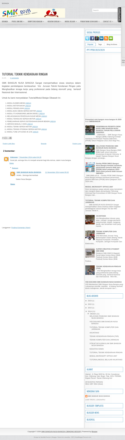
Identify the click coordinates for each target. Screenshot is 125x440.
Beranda (5, 3)
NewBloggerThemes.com (83, 437)
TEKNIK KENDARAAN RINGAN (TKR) (104, 336)
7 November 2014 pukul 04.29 (30, 157)
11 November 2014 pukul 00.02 (57, 172)
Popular (90, 44)
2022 (90, 304)
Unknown (14, 157)
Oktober (93, 314)
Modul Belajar (71, 21)
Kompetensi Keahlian (37, 21)
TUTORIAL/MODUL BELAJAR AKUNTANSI (105, 360)
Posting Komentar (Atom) (20, 228)
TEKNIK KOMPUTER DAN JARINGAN (104, 340)
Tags (100, 44)
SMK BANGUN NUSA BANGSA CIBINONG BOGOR (61, 432)
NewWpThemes (46, 437)
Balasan (15, 168)
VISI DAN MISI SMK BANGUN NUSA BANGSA (103, 282)
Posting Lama (77, 143)
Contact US (109, 21)
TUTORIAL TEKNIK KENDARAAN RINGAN (25, 74)
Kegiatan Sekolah (55, 21)
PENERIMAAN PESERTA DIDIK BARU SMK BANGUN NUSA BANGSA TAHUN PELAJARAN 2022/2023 (108, 129)
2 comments (14, 78)
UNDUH (28, 103)
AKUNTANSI (101, 216)
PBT (72, 437)
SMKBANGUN (94, 121)
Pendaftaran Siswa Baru (90, 21)
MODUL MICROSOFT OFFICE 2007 (99, 187)
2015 (90, 308)
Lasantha (67, 437)
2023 (90, 301)
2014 (90, 311)
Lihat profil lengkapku (95, 400)
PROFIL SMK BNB (19, 21)
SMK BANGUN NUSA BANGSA (29, 172)
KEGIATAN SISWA (96, 349)
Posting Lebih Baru (9, 143)
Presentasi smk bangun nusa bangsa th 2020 (103, 119)
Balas (12, 163)
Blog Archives (112, 44)
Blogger (94, 432)
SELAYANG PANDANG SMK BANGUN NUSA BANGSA (107, 147)
